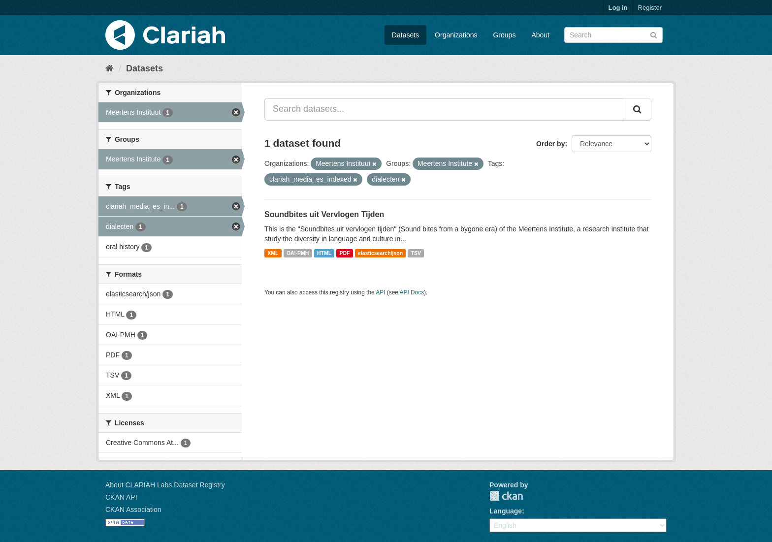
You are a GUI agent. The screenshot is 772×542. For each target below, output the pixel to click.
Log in (618, 7)
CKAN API (121, 497)
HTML (324, 253)
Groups (504, 35)
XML (272, 253)
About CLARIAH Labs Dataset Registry (165, 485)
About (540, 35)
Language (505, 511)
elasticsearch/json (380, 253)
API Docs (412, 292)
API (380, 292)
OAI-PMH (298, 253)
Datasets (405, 35)
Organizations (456, 35)
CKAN (506, 496)
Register (650, 7)
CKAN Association (133, 509)
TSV (416, 253)
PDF (345, 253)
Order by (550, 144)
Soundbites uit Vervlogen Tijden (324, 214)
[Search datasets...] (444, 109)
